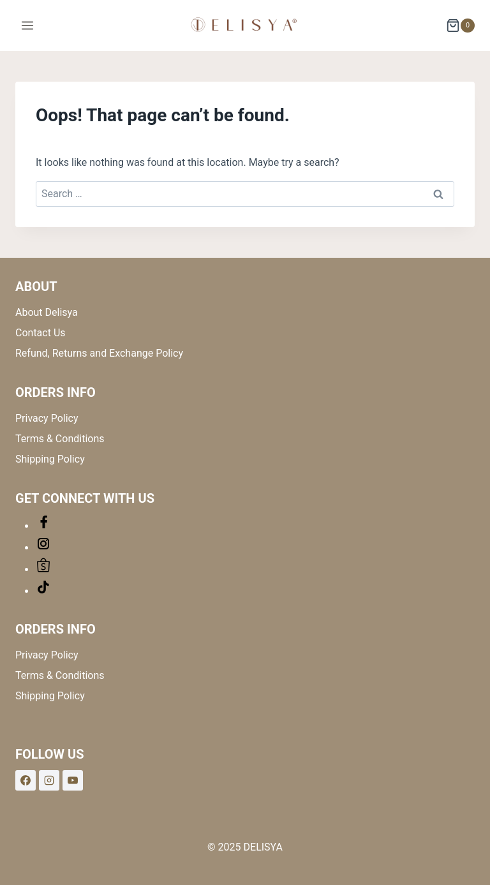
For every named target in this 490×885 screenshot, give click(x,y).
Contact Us (40, 333)
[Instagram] (49, 780)
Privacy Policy (46, 418)
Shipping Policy (50, 459)
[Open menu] (27, 25)
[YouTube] (73, 780)
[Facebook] (25, 780)
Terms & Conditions (60, 439)
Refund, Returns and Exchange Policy (99, 353)
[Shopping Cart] (460, 26)
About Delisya (46, 312)
